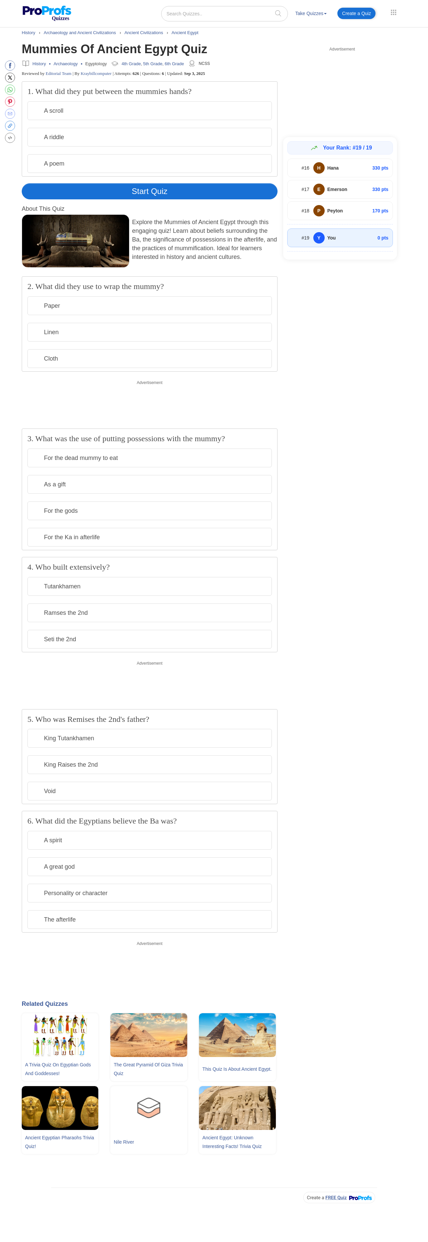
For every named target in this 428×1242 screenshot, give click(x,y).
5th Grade (153, 63)
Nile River (124, 1142)
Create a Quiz (356, 13)
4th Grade (131, 63)
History (39, 63)
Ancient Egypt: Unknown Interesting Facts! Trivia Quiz (231, 1142)
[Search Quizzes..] (224, 13)
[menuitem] (311, 14)
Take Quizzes (311, 13)
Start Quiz (150, 191)
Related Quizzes (45, 1003)
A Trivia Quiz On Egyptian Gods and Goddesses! (58, 1069)
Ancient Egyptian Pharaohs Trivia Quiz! (59, 1142)
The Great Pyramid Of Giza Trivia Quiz (148, 1069)
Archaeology (66, 63)
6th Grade (174, 63)
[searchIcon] (278, 13)
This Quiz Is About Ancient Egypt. (237, 1069)
